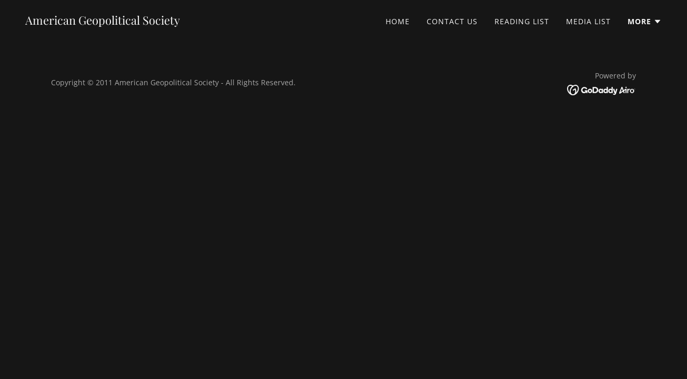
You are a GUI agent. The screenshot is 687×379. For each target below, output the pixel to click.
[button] (645, 21)
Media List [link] (588, 21)
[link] (102, 21)
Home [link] (398, 21)
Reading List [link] (521, 21)
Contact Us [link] (452, 21)
